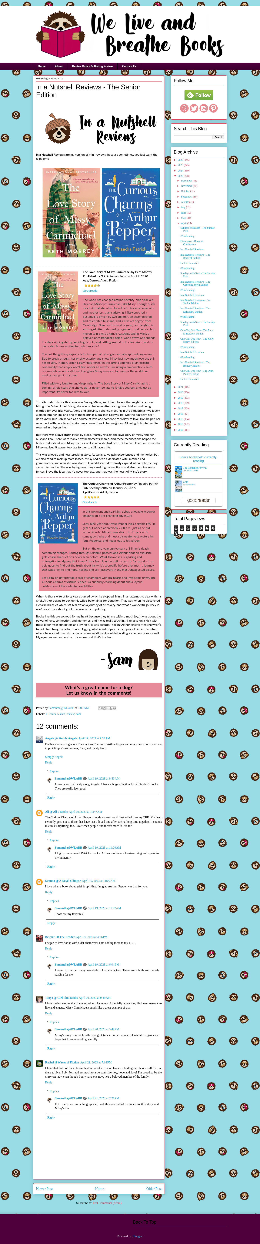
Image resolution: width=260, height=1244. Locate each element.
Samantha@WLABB (68, 778)
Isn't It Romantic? (189, 263)
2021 (181, 387)
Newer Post (44, 1189)
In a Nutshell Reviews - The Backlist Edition (195, 256)
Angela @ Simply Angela (61, 738)
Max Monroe (190, 485)
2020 (181, 392)
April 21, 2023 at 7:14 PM (96, 1062)
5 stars (61, 714)
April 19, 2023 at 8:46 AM (104, 778)
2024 (181, 170)
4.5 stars (51, 714)
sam (78, 714)
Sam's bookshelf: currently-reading (198, 459)
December (186, 180)
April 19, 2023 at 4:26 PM (91, 937)
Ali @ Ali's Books (56, 811)
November (187, 186)
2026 (181, 159)
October (185, 191)
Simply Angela (54, 756)
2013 (181, 429)
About (59, 66)
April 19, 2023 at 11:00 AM (98, 880)
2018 (181, 403)
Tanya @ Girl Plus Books (61, 997)
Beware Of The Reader (60, 937)
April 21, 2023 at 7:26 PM (103, 1098)
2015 (181, 419)
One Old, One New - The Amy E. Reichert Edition (196, 332)
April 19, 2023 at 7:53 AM (94, 738)
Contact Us (129, 66)
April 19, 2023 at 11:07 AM (104, 908)
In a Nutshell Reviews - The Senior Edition (195, 302)
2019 (181, 397)
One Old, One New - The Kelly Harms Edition (197, 340)
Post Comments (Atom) (107, 1203)
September (187, 196)
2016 (181, 413)
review (71, 714)
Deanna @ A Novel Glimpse (63, 880)
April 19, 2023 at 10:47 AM (85, 811)
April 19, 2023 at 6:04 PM (103, 964)
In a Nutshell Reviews (192, 249)
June (183, 212)
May (183, 218)
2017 (181, 408)
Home (41, 66)
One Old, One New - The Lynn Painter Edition (196, 372)
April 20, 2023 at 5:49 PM (103, 1029)
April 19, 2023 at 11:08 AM (104, 847)
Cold (185, 482)
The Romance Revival (195, 467)
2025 (181, 165)
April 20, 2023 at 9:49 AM (95, 997)
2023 (181, 176)
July (183, 207)
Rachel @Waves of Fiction (62, 1062)
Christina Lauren (191, 470)
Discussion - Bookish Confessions (191, 243)
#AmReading (187, 236)
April (184, 223)
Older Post (154, 1189)
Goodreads (90, 290)
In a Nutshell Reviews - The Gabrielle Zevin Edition (195, 283)
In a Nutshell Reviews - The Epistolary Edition (195, 310)
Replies (54, 771)
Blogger (137, 1236)
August (185, 202)
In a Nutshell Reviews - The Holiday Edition (195, 364)
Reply (48, 762)
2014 (181, 424)
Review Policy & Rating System (92, 66)
